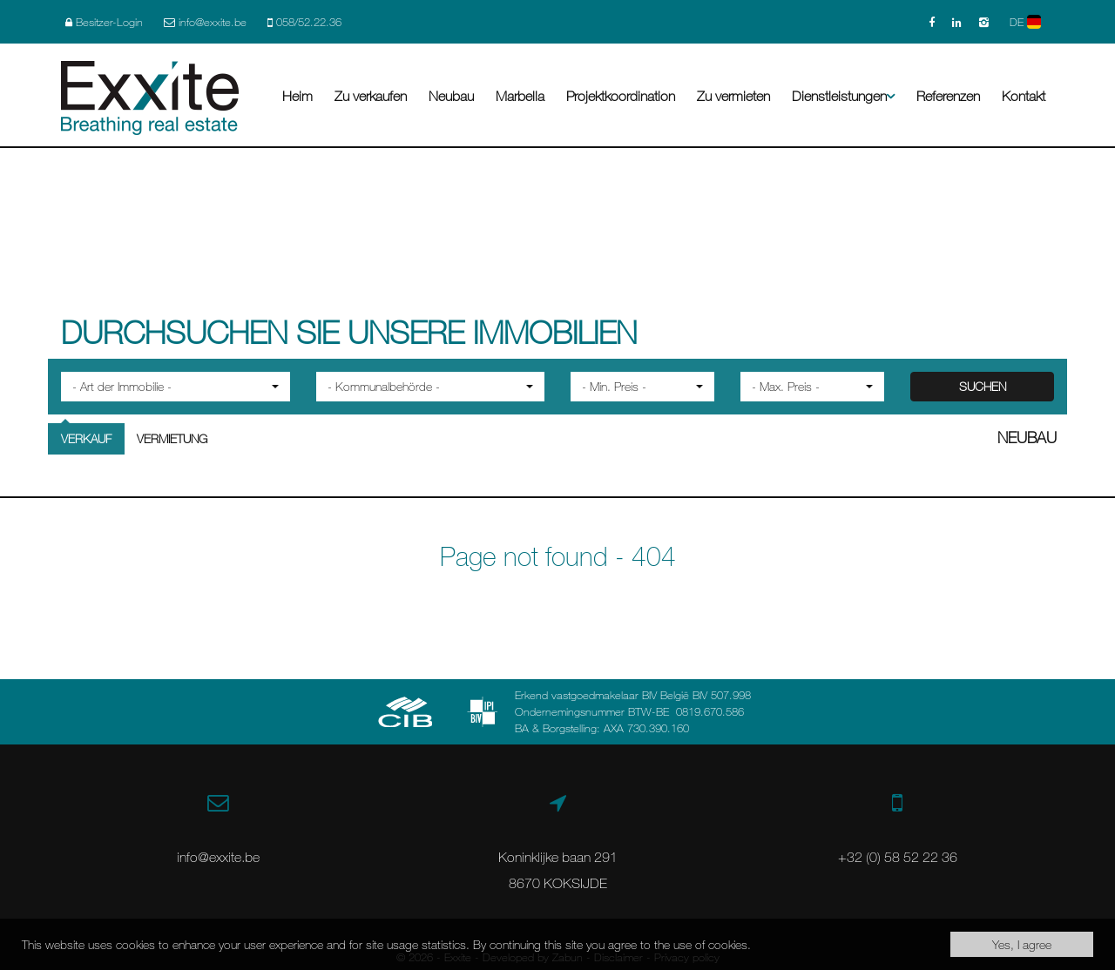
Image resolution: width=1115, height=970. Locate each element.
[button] (175, 386)
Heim (297, 96)
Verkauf (86, 438)
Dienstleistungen (843, 96)
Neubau (451, 96)
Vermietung (172, 438)
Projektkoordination (620, 96)
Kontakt (1023, 96)
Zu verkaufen (370, 96)
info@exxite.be (218, 857)
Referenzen (948, 96)
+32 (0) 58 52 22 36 (897, 857)
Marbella (520, 96)
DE (1025, 22)
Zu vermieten (733, 96)
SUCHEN (982, 386)
